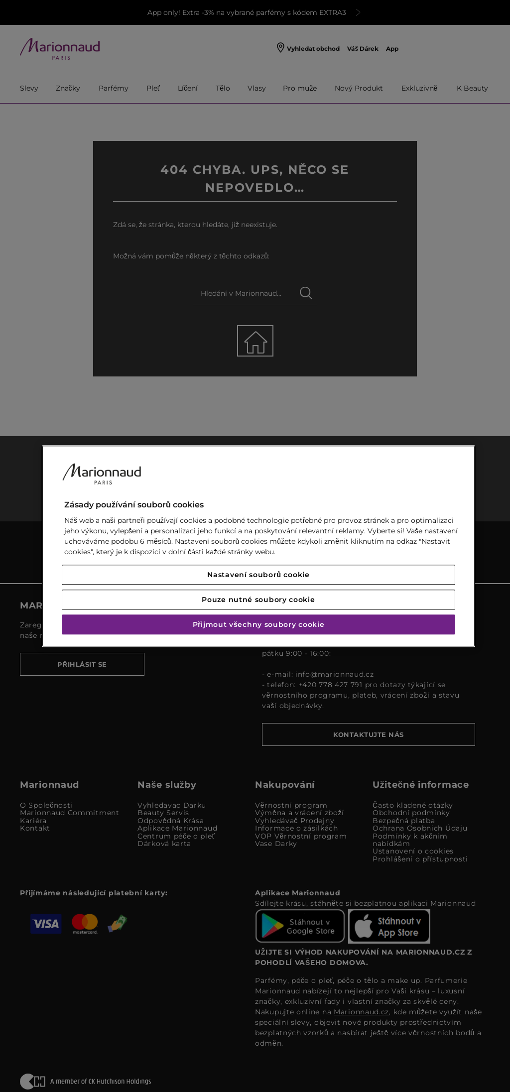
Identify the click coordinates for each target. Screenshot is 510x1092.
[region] (258, 546)
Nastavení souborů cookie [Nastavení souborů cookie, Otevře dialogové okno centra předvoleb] (258, 574)
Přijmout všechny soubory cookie (259, 624)
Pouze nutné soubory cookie (258, 599)
